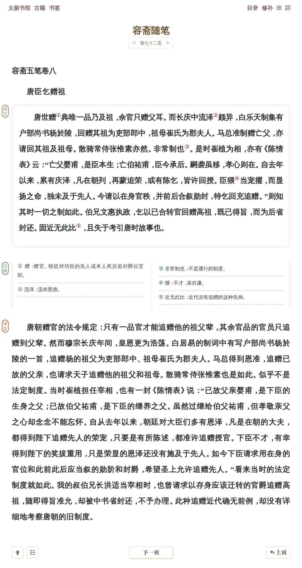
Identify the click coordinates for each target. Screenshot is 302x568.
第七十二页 (151, 43)
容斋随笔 (151, 30)
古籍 (39, 7)
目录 (252, 7)
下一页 (151, 531)
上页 (278, 531)
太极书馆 (19, 7)
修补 (267, 7)
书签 (54, 7)
